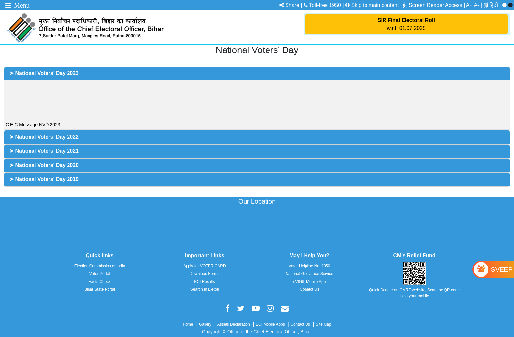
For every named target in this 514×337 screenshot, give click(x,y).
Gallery (205, 324)
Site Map (323, 324)
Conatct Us (309, 289)
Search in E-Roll (204, 289)
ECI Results (204, 281)
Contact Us (300, 324)
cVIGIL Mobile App (309, 281)
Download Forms (205, 273)
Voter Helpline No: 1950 (309, 266)
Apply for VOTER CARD (204, 266)
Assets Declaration (233, 324)
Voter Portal (99, 273)
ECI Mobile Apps (270, 324)
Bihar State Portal (99, 289)
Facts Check (100, 281)
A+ (469, 5)
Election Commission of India (99, 266)
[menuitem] (495, 5)
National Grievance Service (309, 273)
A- (476, 5)
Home (188, 324)
